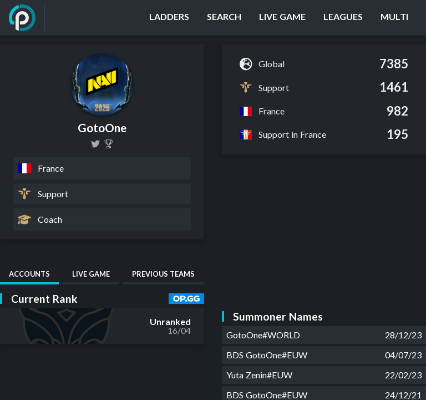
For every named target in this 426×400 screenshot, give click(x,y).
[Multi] (394, 18)
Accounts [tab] (29, 273)
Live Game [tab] (91, 273)
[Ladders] (169, 18)
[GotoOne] (95, 143)
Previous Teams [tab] (163, 273)
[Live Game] (282, 18)
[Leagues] (343, 18)
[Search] (224, 18)
